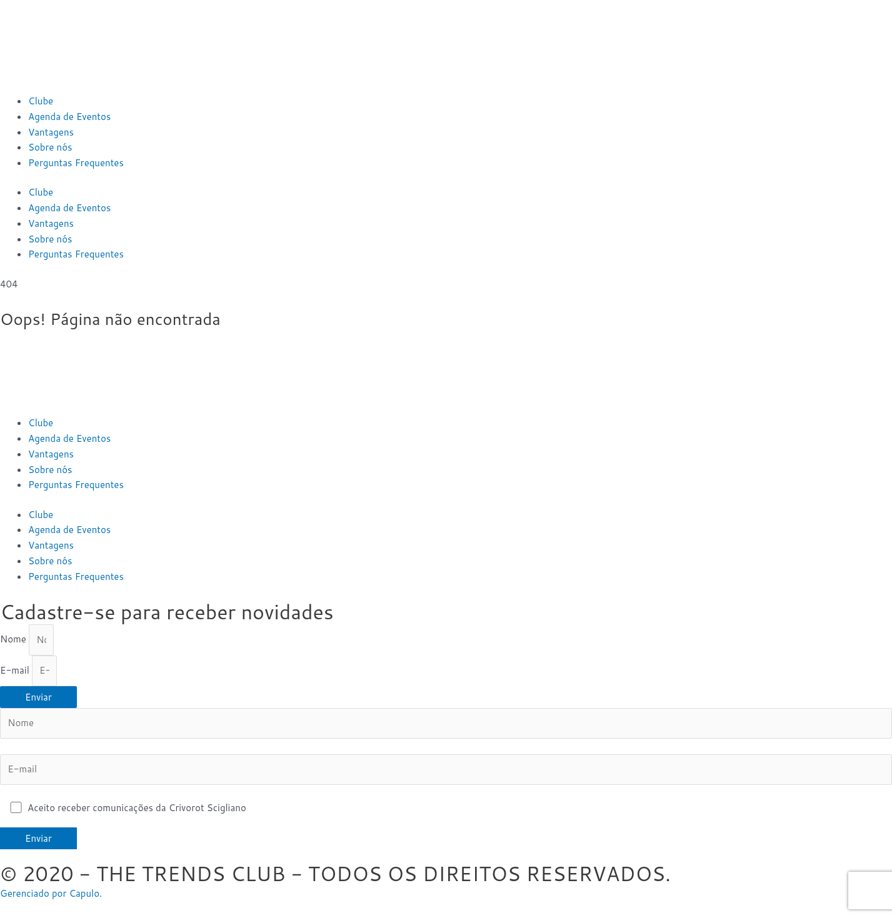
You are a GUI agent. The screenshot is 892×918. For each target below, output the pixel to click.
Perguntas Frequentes (76, 162)
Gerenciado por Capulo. (51, 893)
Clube (40, 100)
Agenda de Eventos (69, 116)
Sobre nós (50, 147)
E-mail (16, 670)
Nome (14, 639)
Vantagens (51, 132)
